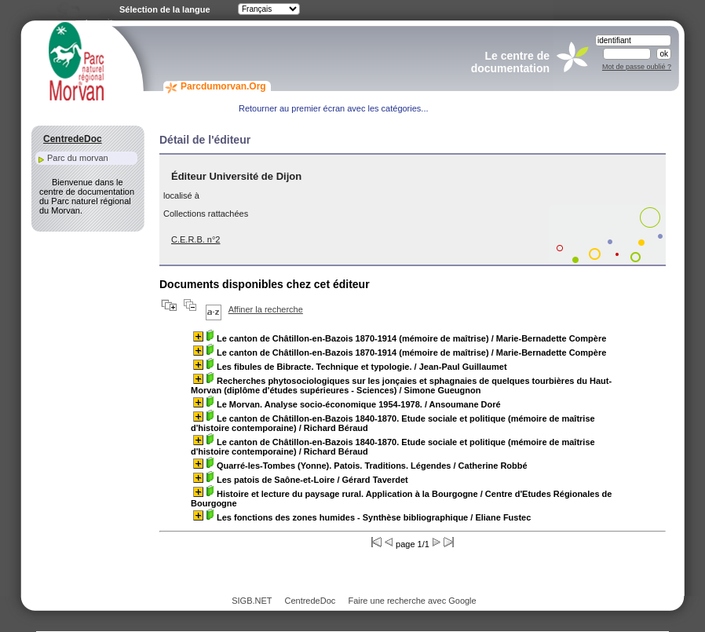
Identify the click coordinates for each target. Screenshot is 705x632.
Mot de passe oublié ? (636, 67)
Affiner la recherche (265, 309)
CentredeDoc (309, 600)
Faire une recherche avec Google (412, 600)
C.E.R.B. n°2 (195, 239)
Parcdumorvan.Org (223, 86)
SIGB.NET (252, 600)
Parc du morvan (77, 158)
